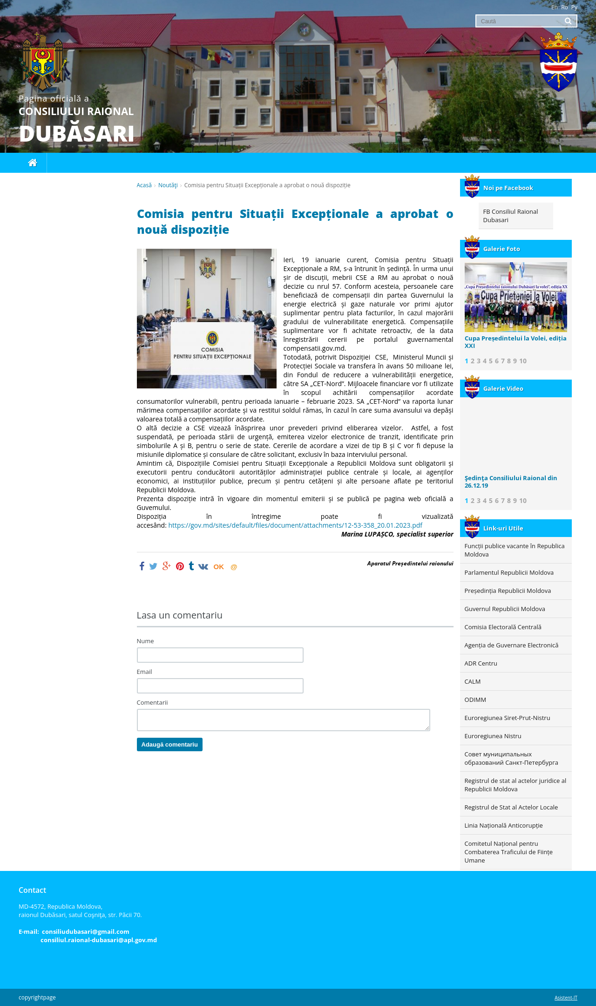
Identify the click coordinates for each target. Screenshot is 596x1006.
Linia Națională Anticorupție (504, 825)
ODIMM (476, 699)
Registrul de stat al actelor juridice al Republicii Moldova (516, 784)
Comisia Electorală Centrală (503, 627)
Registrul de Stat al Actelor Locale (511, 807)
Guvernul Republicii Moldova (505, 609)
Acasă (144, 185)
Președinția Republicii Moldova (508, 590)
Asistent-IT (566, 997)
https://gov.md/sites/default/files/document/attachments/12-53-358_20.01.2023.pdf (297, 525)
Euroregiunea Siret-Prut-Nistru (507, 718)
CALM (473, 681)
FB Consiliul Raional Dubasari (510, 215)
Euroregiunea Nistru (493, 736)
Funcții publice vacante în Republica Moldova (515, 550)
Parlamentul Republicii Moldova (509, 572)
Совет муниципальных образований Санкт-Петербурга (511, 758)
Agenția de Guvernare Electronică (512, 645)
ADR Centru (481, 663)
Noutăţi (168, 185)
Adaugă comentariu (170, 744)
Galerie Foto (492, 249)
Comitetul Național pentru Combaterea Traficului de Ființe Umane (509, 851)
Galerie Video (494, 388)
